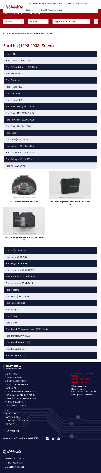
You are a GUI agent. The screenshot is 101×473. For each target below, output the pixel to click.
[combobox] (13, 21)
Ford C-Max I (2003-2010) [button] (18, 60)
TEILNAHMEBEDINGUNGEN (16, 420)
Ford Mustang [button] (12, 289)
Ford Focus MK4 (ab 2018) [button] (18, 126)
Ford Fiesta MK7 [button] (14, 93)
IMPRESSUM (10, 413)
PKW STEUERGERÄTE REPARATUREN (20, 395)
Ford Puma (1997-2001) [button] (17, 296)
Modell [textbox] (33, 21)
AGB (7, 410)
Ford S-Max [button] (11, 322)
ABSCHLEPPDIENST (13, 377)
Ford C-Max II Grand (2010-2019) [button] (21, 67)
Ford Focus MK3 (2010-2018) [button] (20, 119)
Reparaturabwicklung (66, 3)
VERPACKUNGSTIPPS (14, 402)
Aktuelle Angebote (14, 467)
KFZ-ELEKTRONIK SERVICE (16, 384)
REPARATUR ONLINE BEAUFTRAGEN (20, 398)
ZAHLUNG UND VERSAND (16, 405)
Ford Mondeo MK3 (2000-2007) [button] (21, 270)
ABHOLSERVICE (12, 374)
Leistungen (36, 3)
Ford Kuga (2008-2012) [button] (17, 257)
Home (28, 3)
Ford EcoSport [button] (13, 80)
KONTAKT (9, 424)
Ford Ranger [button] (12, 309)
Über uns (79, 3)
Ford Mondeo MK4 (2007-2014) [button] (21, 276)
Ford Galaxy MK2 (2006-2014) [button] (20, 152)
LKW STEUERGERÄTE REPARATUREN (20, 391)
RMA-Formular (12, 431)
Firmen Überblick (13, 463)
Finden (96, 21)
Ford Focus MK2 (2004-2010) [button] (20, 113)
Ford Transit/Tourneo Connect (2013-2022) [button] (27, 329)
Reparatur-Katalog (49, 3)
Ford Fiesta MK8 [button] (14, 100)
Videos (86, 3)
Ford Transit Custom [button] (16, 355)
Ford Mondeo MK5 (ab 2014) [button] (20, 283)
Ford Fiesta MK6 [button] (14, 87)
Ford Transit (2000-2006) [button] (18, 335)
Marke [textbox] (8, 21)
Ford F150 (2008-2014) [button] (17, 139)
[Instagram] (53, 438)
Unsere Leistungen (14, 458)
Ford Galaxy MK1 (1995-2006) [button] (20, 146)
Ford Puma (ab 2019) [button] (16, 303)
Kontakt (44, 10)
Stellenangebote (32, 10)
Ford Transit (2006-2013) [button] (18, 342)
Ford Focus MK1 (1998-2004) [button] (20, 106)
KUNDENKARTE (12, 388)
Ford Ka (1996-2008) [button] (16, 165)
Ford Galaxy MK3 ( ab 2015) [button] (19, 159)
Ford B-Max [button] (11, 54)
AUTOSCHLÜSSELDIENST (16, 381)
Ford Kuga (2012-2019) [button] (17, 263)
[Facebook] (47, 438)
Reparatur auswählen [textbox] (65, 21)
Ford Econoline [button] (13, 73)
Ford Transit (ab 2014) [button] (16, 349)
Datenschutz (11, 417)
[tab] (50, 54)
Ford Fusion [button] (11, 133)
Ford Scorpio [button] (12, 316)
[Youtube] (58, 438)
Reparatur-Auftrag (55, 10)
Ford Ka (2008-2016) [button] (16, 250)
